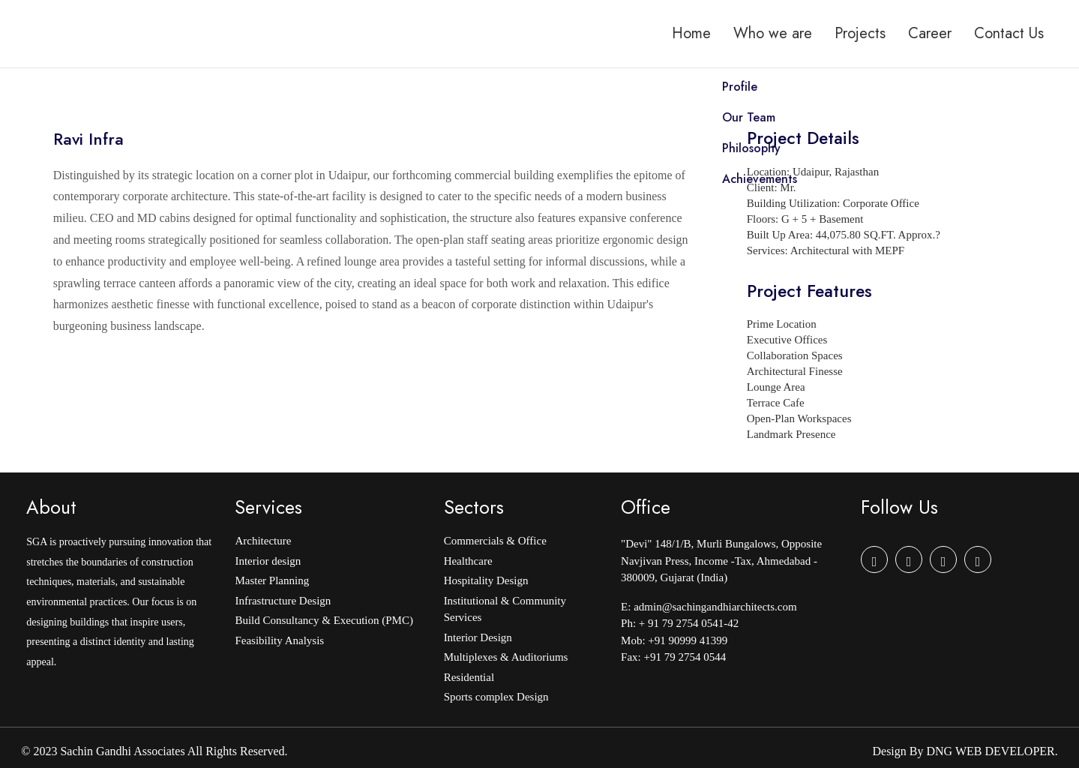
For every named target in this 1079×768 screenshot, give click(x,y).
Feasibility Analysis (279, 640)
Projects (860, 33)
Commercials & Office (495, 541)
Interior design (268, 561)
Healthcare (468, 561)
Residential (469, 677)
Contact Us (1009, 33)
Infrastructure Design (283, 601)
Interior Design (478, 638)
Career (930, 33)
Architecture (263, 541)
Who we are (772, 33)
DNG (939, 751)
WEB (968, 751)
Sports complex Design (496, 697)
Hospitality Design (486, 580)
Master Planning (272, 580)
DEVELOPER (1019, 751)
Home (691, 33)
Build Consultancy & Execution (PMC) (324, 620)
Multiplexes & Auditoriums (506, 657)
